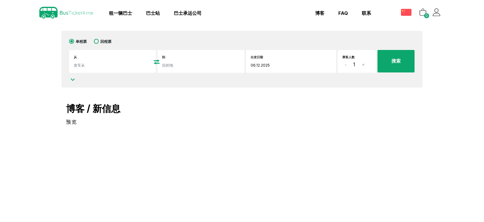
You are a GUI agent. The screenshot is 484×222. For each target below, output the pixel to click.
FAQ (343, 13)
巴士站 (153, 13)
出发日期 (257, 57)
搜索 (396, 61)
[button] (407, 12)
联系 (366, 13)
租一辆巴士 (120, 13)
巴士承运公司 (188, 13)
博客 (319, 13)
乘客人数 (348, 57)
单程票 (81, 41)
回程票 (105, 41)
